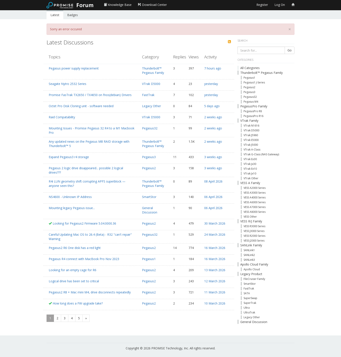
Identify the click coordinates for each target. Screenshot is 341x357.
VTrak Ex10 (250, 169)
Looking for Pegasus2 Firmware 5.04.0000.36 (84, 223)
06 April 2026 (213, 197)
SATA (247, 293)
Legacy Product (251, 274)
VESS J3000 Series (254, 231)
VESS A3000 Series (255, 193)
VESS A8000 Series (255, 212)
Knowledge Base (118, 5)
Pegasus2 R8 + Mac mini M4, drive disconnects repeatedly (90, 292)
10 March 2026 (214, 303)
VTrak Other (251, 178)
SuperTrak (250, 303)
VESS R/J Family (251, 221)
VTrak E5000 (251, 140)
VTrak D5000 (151, 84)
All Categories (250, 68)
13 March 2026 (214, 270)
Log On (279, 5)
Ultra (247, 308)
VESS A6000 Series (255, 202)
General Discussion (149, 210)
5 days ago (212, 106)
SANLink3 (249, 260)
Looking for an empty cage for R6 (72, 270)
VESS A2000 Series (255, 188)
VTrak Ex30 (250, 159)
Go (290, 50)
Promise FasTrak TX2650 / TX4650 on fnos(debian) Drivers (90, 95)
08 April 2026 (213, 181)
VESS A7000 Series (255, 207)
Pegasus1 (149, 259)
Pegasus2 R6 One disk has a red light (75, 248)
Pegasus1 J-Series (254, 82)
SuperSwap (250, 298)
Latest (54, 15)
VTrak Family (249, 120)
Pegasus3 (149, 157)
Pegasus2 (149, 168)
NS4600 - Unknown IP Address (70, 197)
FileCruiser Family (254, 279)
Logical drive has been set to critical (74, 281)
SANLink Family (251, 245)
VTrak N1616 (251, 125)
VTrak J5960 (251, 135)
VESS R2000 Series (254, 236)
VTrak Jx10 (250, 173)
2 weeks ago (213, 117)
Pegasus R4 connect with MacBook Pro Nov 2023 (84, 259)
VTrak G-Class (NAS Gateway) (261, 154)
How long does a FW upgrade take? (78, 303)
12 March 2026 (214, 281)
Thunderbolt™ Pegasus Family (153, 70)
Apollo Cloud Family (254, 264)
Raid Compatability (62, 117)
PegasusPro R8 (253, 111)
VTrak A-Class (252, 149)
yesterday (211, 84)
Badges (72, 15)
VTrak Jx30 (250, 164)
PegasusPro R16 (253, 116)
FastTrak (148, 95)
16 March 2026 (214, 248)
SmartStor (149, 197)
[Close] (289, 29)
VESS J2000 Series (254, 240)
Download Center (152, 5)
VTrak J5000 (251, 145)
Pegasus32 (149, 128)
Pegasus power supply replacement (74, 68)
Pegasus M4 (251, 101)
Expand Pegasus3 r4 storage (69, 157)
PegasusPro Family (253, 106)
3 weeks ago (213, 157)
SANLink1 (249, 250)
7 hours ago (212, 68)
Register (262, 5)
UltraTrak (249, 312)
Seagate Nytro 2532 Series (67, 84)
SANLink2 (249, 255)
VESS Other (250, 216)
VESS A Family (250, 183)
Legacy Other (151, 106)
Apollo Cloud (252, 269)
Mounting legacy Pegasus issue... (72, 208)
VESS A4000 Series (255, 197)
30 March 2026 (214, 223)
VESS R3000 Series (254, 226)
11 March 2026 (214, 292)
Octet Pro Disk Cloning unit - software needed (81, 106)
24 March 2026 (214, 234)
